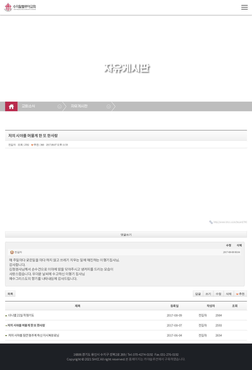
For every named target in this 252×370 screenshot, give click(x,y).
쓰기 (208, 293)
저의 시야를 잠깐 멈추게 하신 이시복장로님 (33, 335)
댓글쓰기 (126, 234)
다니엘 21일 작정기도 (21, 315)
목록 (10, 293)
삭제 (239, 245)
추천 (240, 293)
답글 (198, 293)
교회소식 (28, 106)
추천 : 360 (37, 144)
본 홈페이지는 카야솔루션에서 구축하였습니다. (155, 359)
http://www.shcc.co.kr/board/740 (230, 222)
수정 (228, 245)
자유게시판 (79, 106)
